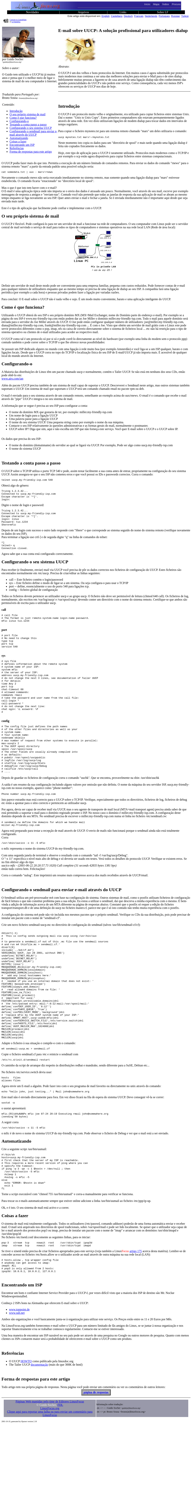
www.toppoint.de (19, 1384)
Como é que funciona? (23, 117)
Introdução (16, 111)
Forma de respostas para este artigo (31, 151)
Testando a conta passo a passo (28, 124)
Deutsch (128, 16)
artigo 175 (136, 1322)
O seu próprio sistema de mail (28, 114)
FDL (60, 1479)
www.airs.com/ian (12, 379)
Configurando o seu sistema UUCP (31, 127)
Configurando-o (19, 121)
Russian (175, 16)
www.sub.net (17, 1387)
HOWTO (26, 1435)
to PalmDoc (16, 22)
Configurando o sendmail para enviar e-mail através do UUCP (33, 133)
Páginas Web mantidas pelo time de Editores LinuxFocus (50, 1476)
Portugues (164, 16)
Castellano (116, 16)
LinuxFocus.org (49, 1482)
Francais (138, 16)
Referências (17, 148)
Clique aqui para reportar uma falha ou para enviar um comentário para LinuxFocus (49, 1488)
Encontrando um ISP (22, 144)
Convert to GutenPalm (18, 20)
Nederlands (151, 16)
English (106, 16)
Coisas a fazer (18, 141)
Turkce (185, 16)
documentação (39, 1439)
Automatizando (19, 138)
